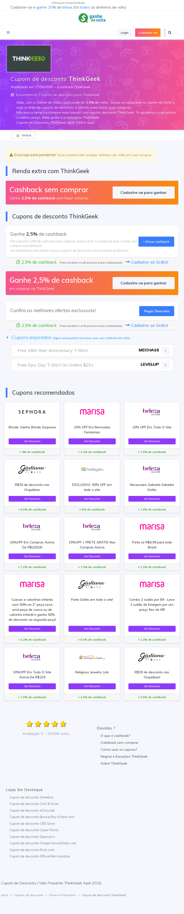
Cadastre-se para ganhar (144, 192)
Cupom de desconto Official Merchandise (40, 856)
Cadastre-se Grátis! (147, 262)
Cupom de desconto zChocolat (32, 810)
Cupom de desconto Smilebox (31, 797)
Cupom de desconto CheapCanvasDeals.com (43, 843)
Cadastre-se (147, 32)
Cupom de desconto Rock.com (32, 850)
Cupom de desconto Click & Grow (34, 804)
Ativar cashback (156, 241)
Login (124, 32)
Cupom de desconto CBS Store (32, 823)
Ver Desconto (32, 441)
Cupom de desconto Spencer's (32, 837)
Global (23, 135)
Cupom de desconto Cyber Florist (34, 830)
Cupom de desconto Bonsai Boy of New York (42, 817)
